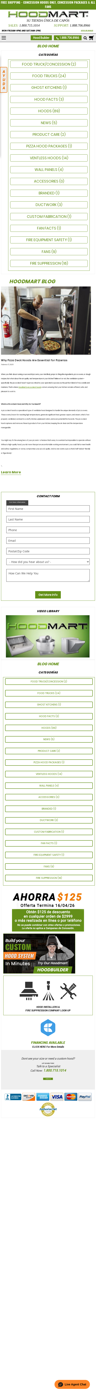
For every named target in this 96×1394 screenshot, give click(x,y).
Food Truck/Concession (46, 64)
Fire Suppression (46, 263)
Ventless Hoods (46, 157)
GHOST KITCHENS (47, 87)
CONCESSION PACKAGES (72, 2)
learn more (11, 472)
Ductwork (46, 204)
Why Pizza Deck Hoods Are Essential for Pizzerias (34, 360)
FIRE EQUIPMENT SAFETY (47, 239)
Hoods (45, 111)
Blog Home (48, 46)
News (46, 122)
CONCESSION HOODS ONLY (39, 2)
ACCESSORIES (46, 181)
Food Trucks (45, 75)
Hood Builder (41, 37)
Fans (46, 251)
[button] (72, 1384)
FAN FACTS (47, 228)
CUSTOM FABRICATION (47, 216)
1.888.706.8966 (80, 25)
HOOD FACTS (46, 99)
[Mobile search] (85, 38)
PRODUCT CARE (47, 134)
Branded (47, 193)
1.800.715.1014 (29, 25)
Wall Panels (46, 169)
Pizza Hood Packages (47, 146)
